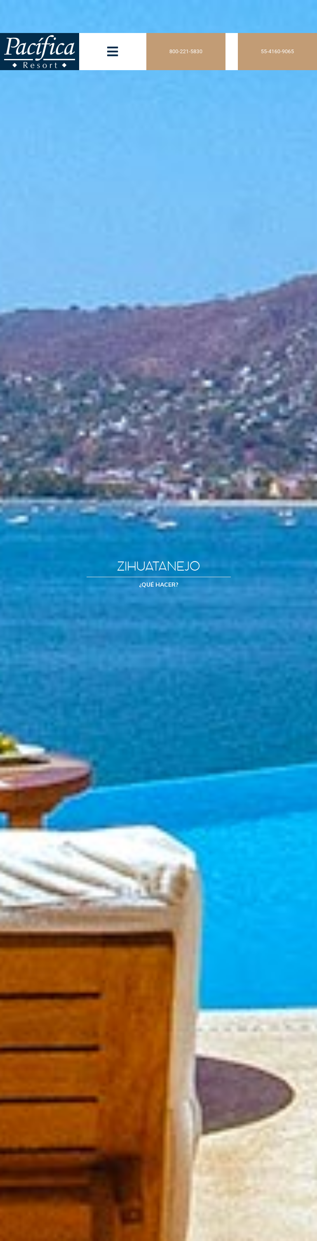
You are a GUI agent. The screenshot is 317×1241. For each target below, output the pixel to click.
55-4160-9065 (277, 51)
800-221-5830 (185, 51)
